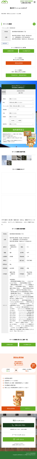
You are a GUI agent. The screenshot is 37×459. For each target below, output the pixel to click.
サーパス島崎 (19, 13)
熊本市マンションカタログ (11, 13)
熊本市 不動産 (3, 13)
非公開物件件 (26, 51)
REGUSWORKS (33, 453)
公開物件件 (10, 51)
